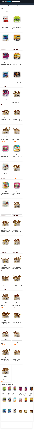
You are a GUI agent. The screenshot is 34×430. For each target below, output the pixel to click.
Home (3, 4)
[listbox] (9, 12)
